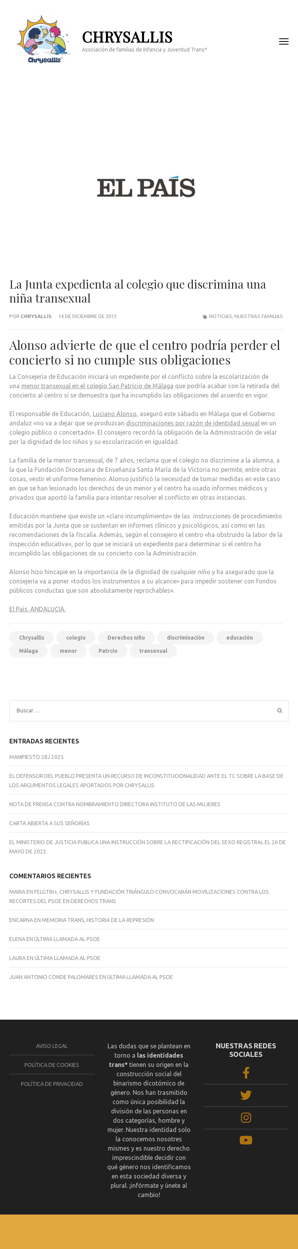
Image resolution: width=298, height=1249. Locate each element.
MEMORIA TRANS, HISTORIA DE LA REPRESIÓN (98, 920)
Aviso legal (52, 1046)
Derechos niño (126, 638)
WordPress (269, 1230)
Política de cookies (51, 1065)
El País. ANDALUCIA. (37, 609)
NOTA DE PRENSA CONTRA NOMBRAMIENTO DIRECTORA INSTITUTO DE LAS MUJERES (114, 804)
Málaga (28, 651)
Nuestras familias (258, 316)
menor (68, 651)
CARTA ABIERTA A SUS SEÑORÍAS (49, 823)
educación (239, 638)
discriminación (185, 638)
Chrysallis (36, 316)
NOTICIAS (220, 316)
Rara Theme (200, 1230)
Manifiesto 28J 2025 (36, 757)
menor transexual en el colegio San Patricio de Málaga (97, 385)
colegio (76, 638)
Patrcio (108, 651)
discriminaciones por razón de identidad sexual (193, 423)
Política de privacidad (52, 1084)
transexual (153, 651)
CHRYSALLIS (127, 36)
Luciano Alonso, (115, 413)
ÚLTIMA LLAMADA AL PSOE (67, 939)
